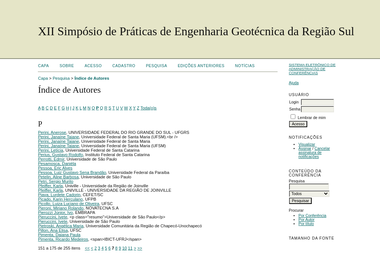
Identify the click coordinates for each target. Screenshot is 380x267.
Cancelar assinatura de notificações (314, 152)
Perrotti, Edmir (51, 159)
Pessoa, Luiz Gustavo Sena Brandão (72, 172)
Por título (306, 224)
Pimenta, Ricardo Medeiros (63, 239)
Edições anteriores (201, 66)
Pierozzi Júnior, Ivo (55, 212)
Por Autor (306, 220)
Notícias (245, 66)
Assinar (304, 148)
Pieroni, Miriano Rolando (60, 208)
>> (139, 248)
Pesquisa (156, 66)
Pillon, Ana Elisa (53, 230)
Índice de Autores (92, 78)
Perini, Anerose (52, 132)
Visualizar (306, 144)
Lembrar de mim (312, 118)
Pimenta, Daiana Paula (59, 235)
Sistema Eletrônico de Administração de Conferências (312, 69)
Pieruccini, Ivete (52, 217)
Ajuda (294, 83)
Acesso (93, 66)
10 (124, 248)
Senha (294, 109)
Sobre (66, 66)
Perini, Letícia (50, 150)
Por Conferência (312, 216)
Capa (43, 66)
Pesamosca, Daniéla (57, 163)
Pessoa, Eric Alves (55, 168)
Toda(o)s (148, 108)
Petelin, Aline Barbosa (58, 177)
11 (130, 248)
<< (87, 248)
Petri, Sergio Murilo (55, 181)
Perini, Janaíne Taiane (58, 137)
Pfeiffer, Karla (50, 186)
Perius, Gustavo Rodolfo (60, 154)
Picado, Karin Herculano (60, 199)
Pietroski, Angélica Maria (60, 226)
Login (293, 102)
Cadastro (123, 66)
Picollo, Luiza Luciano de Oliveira (68, 203)
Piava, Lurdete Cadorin (59, 194)
